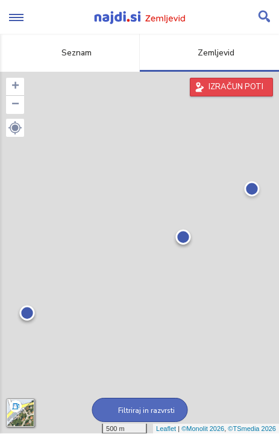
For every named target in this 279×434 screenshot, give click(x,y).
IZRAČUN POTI (235, 86)
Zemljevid (209, 52)
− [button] (15, 105)
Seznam (70, 52)
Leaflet (166, 428)
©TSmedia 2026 (252, 428)
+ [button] (15, 87)
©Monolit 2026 (202, 428)
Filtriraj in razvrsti (139, 410)
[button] (15, 128)
